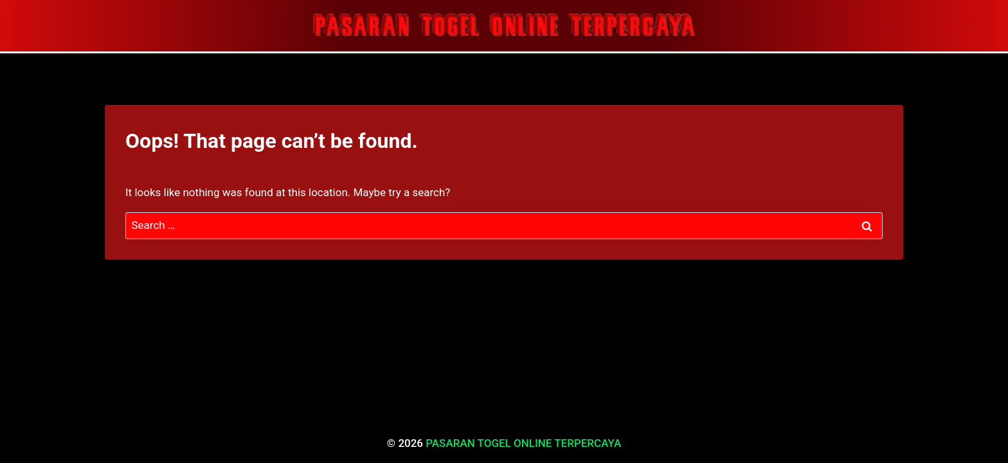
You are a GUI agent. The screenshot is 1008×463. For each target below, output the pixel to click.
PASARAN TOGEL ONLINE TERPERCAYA (523, 443)
